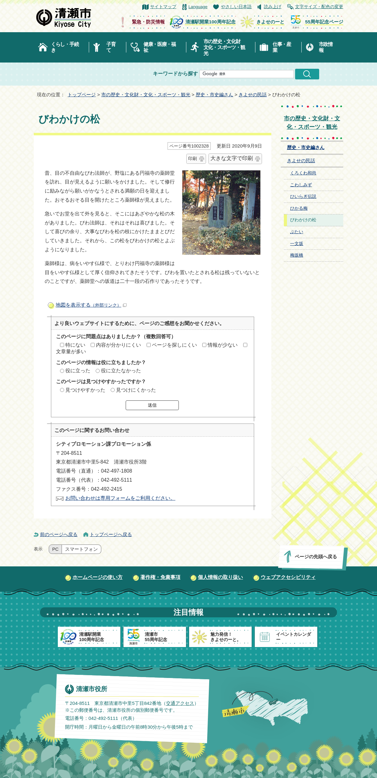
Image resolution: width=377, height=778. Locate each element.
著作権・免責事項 (160, 577)
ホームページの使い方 (98, 577)
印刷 (192, 158)
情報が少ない (223, 345)
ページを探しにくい (174, 345)
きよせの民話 (253, 94)
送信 (152, 405)
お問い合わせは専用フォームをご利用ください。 (120, 498)
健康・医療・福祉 (159, 47)
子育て (110, 47)
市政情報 (326, 47)
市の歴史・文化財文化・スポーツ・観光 (224, 47)
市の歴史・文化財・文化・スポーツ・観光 (145, 94)
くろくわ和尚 (303, 173)
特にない (75, 345)
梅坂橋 (296, 255)
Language (198, 6)
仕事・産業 (282, 47)
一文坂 (296, 243)
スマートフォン (81, 549)
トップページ (82, 94)
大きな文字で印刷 (231, 158)
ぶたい (296, 231)
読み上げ (272, 6)
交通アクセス (180, 703)
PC (55, 549)
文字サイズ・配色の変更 (319, 6)
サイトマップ (163, 6)
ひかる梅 (299, 208)
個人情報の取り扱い (220, 577)
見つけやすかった (85, 390)
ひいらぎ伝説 (303, 196)
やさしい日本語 (236, 6)
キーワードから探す (175, 73)
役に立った (77, 370)
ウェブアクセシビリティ (288, 577)
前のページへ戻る (59, 534)
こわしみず (301, 185)
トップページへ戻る (111, 534)
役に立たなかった (121, 370)
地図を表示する (91, 305)
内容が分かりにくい (118, 345)
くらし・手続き (64, 47)
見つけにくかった (136, 390)
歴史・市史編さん (214, 94)
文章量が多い (71, 351)
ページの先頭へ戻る (316, 556)
